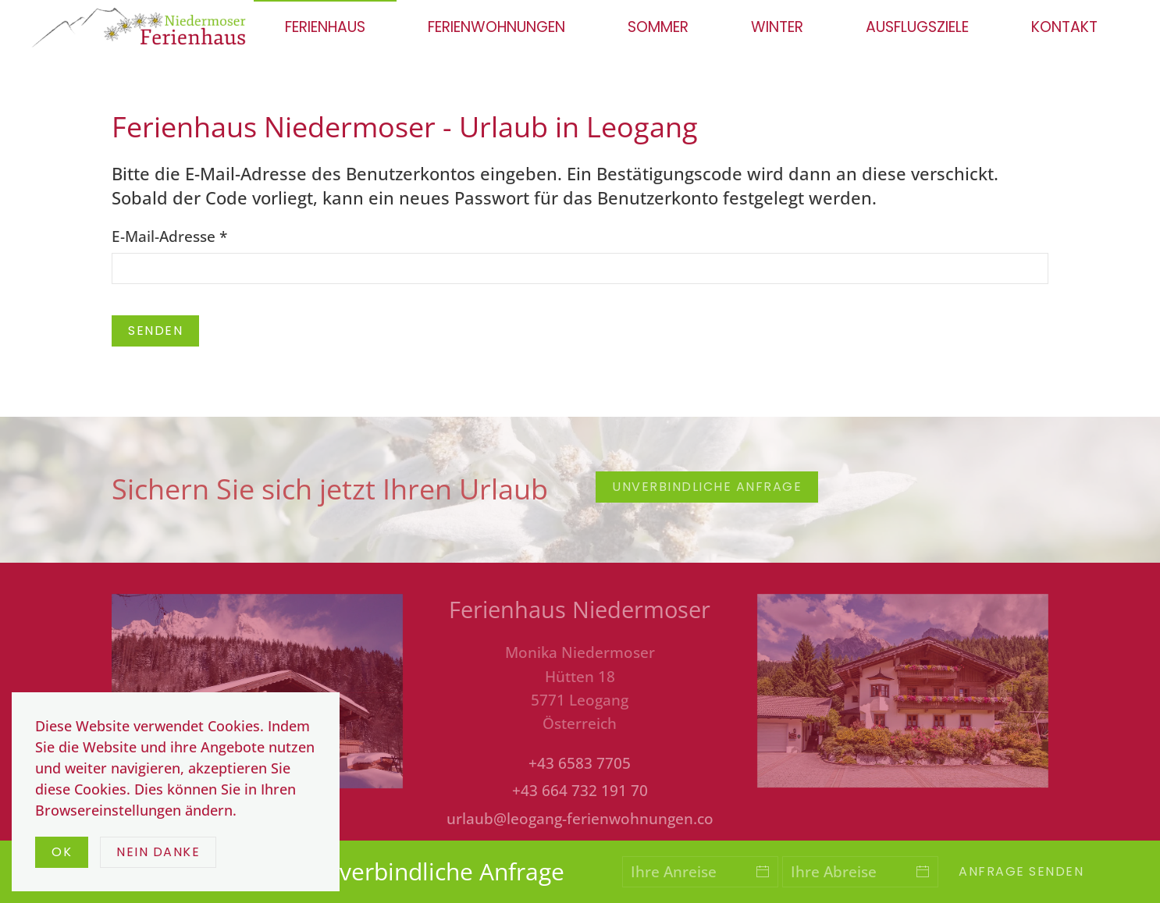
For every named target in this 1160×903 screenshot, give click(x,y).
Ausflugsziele (917, 26)
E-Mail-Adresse (169, 236)
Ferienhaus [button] (325, 26)
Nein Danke (158, 852)
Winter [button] (777, 26)
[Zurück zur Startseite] (142, 27)
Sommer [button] (658, 26)
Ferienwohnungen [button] (496, 26)
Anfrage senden (1021, 871)
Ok (62, 852)
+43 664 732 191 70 (580, 790)
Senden (155, 331)
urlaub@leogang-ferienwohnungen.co (580, 819)
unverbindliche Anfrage (707, 487)
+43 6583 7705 (579, 763)
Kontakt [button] (1064, 26)
